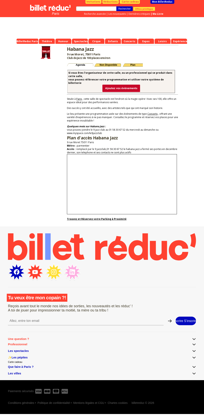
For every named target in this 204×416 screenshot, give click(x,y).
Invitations (93, 1)
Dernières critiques (139, 14)
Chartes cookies (118, 402)
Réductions (110, 1)
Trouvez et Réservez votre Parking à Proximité (97, 219)
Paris (55, 13)
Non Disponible (108, 65)
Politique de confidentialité (53, 402)
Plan (132, 65)
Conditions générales (21, 402)
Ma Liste (158, 14)
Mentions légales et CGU (88, 402)
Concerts (152, 114)
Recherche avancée (95, 14)
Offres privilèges (144, 9)
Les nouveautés (117, 14)
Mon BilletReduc (162, 1)
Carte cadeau (130, 1)
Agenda (80, 64)
